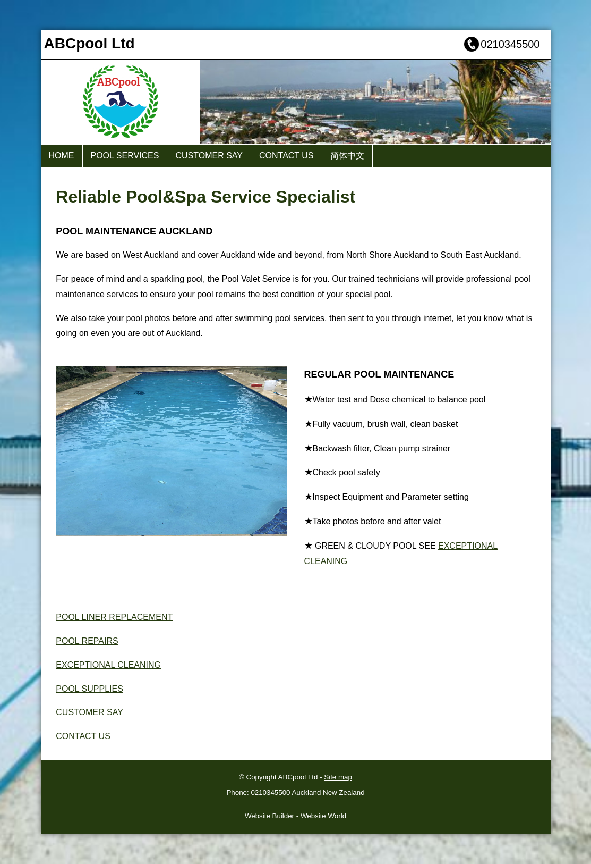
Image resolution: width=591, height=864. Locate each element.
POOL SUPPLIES (89, 688)
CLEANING (138, 664)
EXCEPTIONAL (85, 664)
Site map (338, 777)
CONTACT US (286, 155)
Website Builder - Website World (295, 816)
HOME (61, 155)
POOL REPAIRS (87, 640)
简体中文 (347, 155)
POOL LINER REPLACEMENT (114, 617)
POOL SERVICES (125, 155)
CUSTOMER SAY (209, 155)
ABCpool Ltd (298, 777)
